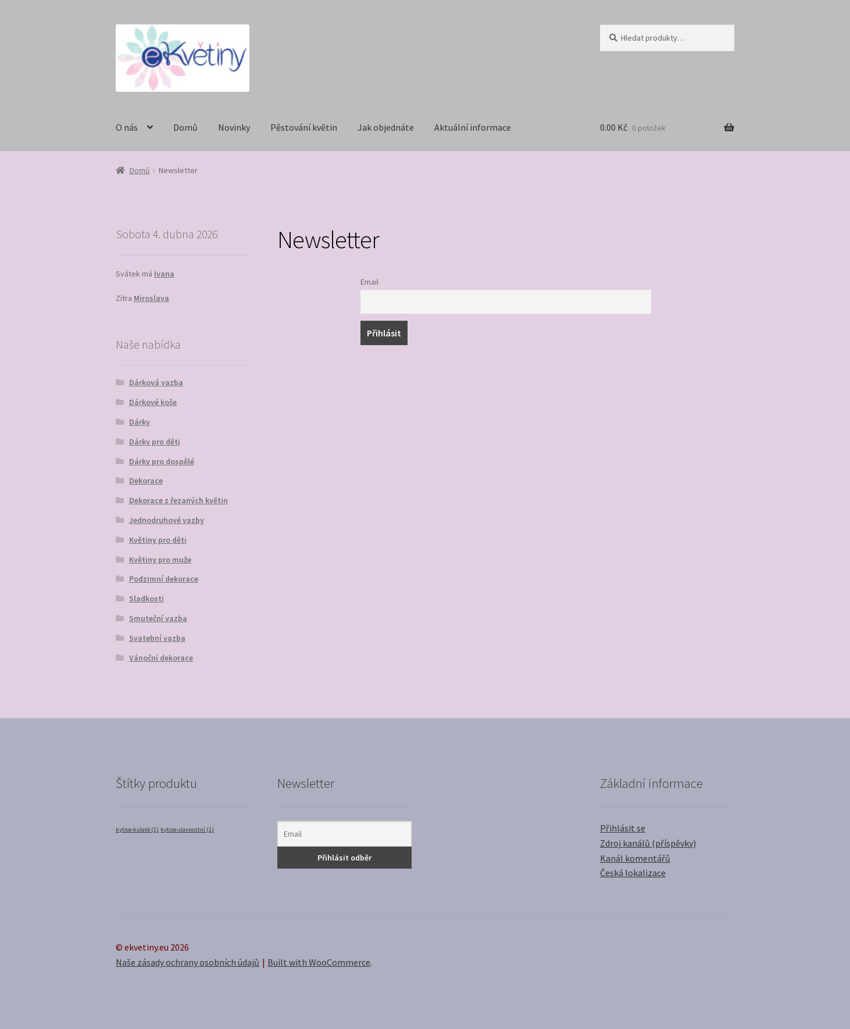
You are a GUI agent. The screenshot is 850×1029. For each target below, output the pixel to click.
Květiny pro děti (158, 540)
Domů (185, 127)
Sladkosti (146, 598)
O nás (127, 127)
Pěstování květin (303, 127)
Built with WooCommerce (318, 962)
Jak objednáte (386, 127)
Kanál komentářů (635, 858)
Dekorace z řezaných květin (178, 500)
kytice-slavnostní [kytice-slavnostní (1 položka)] (187, 829)
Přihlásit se (622, 828)
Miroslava (151, 298)
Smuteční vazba (158, 618)
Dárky (139, 422)
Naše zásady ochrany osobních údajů (187, 962)
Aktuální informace (472, 127)
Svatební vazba (157, 638)
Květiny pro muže (160, 559)
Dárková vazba (156, 382)
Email (369, 282)
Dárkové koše (153, 402)
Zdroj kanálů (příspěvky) (648, 843)
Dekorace (146, 480)
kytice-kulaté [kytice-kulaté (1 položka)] (137, 829)
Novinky (234, 127)
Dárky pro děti (154, 441)
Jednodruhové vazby (166, 520)
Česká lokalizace (633, 873)
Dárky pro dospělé (161, 461)
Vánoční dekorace (161, 657)
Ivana (164, 273)
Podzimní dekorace (163, 578)
